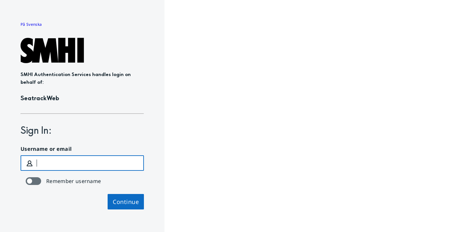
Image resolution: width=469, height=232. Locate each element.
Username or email (46, 148)
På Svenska (31, 24)
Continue (126, 202)
